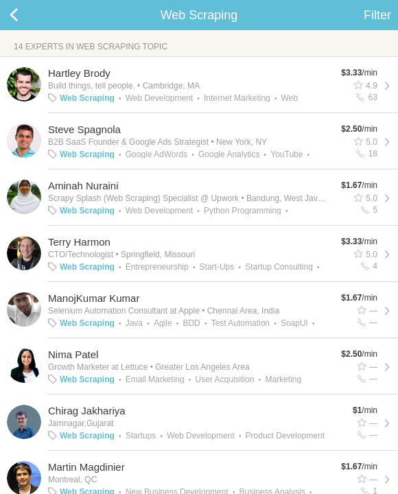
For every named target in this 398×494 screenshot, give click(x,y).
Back (27, 15)
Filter (377, 15)
